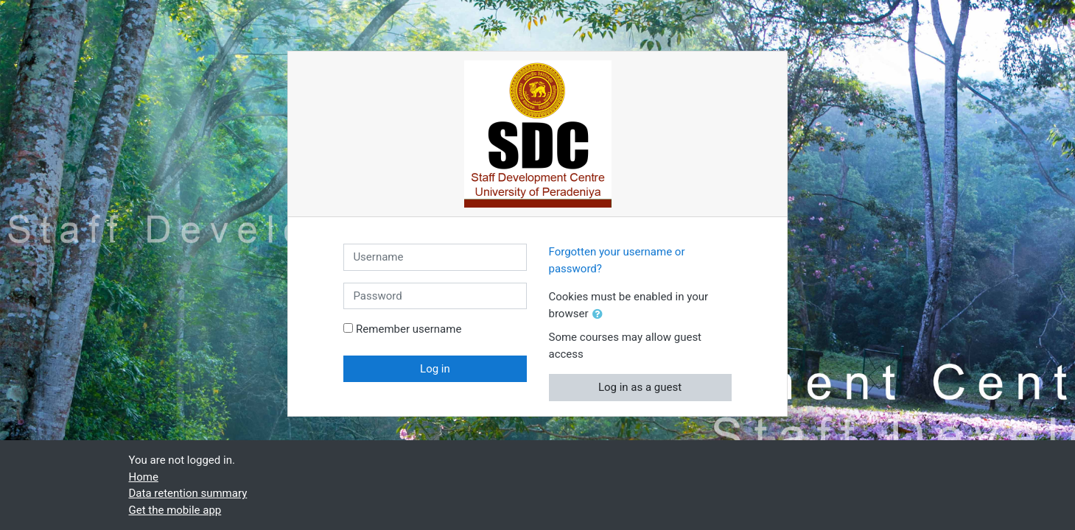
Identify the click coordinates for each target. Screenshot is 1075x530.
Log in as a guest (640, 387)
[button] (600, 314)
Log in (435, 368)
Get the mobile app (175, 510)
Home (143, 477)
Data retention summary (188, 493)
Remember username (408, 329)
